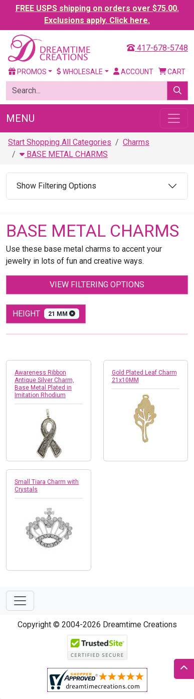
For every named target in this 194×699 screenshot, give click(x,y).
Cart (172, 72)
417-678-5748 (157, 48)
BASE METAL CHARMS (64, 154)
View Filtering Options (97, 284)
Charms (136, 142)
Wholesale (80, 72)
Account (133, 72)
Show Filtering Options (56, 186)
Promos (28, 72)
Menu (20, 118)
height (46, 313)
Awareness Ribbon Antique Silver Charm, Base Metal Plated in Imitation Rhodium (44, 384)
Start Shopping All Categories (59, 142)
